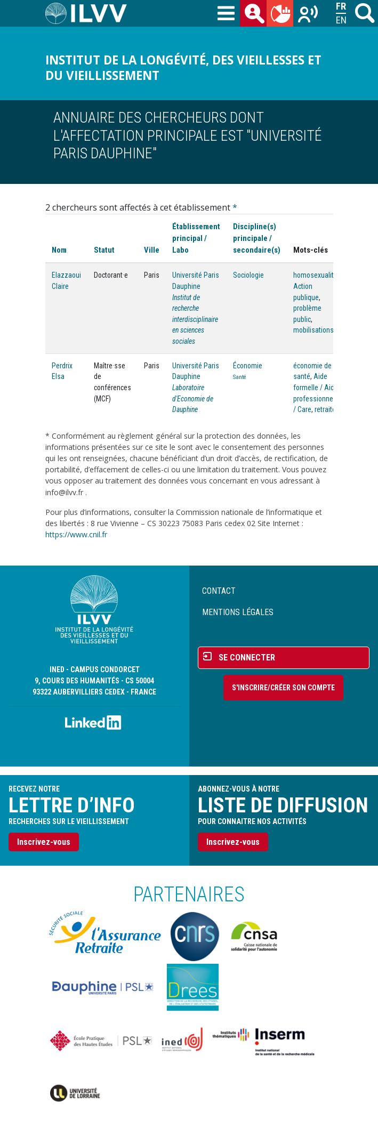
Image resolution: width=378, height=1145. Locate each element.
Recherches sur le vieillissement (308, 15)
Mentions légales (238, 612)
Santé (239, 377)
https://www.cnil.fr (76, 534)
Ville (151, 250)
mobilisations (313, 330)
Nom (59, 250)
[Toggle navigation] (226, 14)
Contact (219, 591)
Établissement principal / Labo (196, 238)
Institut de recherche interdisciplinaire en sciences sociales (195, 319)
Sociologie (248, 275)
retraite (325, 409)
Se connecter (247, 657)
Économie (247, 365)
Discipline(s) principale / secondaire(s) (256, 238)
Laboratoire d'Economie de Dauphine (192, 398)
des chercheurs (255, 15)
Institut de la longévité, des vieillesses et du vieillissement (183, 68)
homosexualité (315, 275)
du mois (282, 15)
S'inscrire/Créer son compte (283, 687)
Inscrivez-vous (43, 842)
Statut (104, 250)
